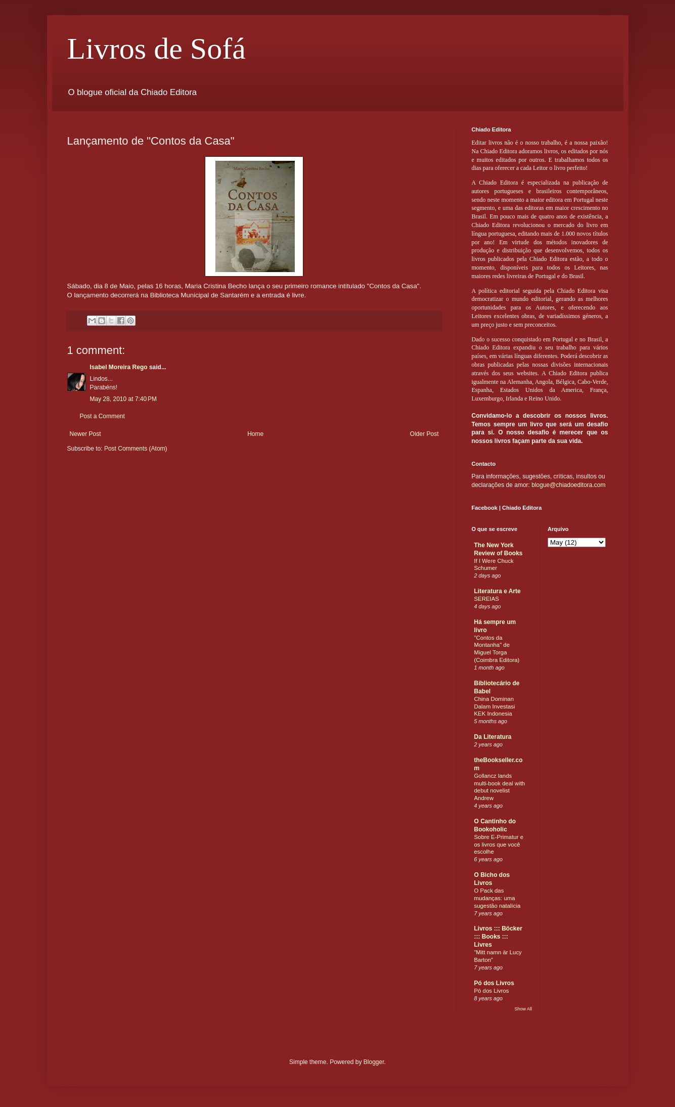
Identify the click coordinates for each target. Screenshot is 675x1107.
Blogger (374, 1062)
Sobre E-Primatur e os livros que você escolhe (499, 844)
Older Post (424, 433)
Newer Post (85, 433)
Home (255, 433)
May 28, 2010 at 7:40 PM (123, 399)
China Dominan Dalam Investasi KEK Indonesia (494, 706)
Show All (523, 1008)
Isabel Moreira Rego (119, 367)
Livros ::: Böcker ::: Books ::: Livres (498, 936)
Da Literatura (493, 736)
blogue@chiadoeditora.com (568, 485)
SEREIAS (486, 599)
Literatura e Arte (497, 591)
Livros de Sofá (156, 48)
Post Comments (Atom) (135, 448)
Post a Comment (102, 416)
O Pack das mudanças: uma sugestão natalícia (497, 898)
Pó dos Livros (494, 983)
